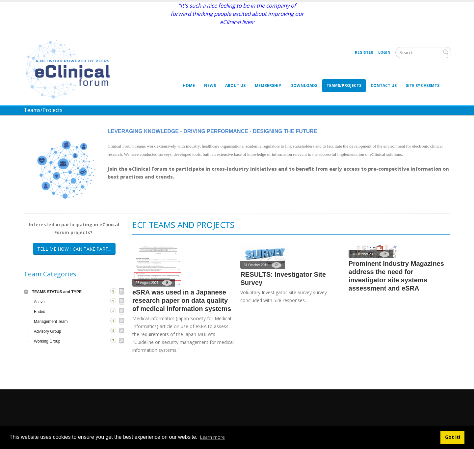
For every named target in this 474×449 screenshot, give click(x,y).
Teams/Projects (344, 85)
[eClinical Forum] (70, 68)
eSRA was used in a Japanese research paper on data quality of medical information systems (181, 300)
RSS (121, 291)
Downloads (303, 85)
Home (189, 85)
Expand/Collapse (26, 292)
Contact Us (384, 85)
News (210, 85)
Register (364, 52)
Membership (268, 85)
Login (384, 52)
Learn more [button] (212, 437)
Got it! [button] (452, 437)
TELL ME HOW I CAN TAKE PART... (74, 249)
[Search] (423, 52)
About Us (235, 85)
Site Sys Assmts (422, 85)
